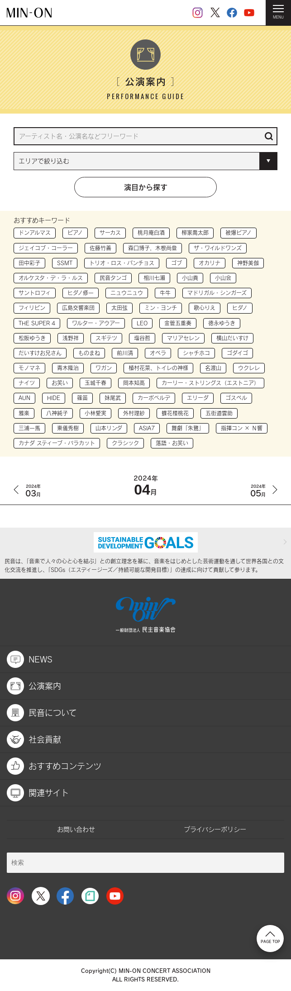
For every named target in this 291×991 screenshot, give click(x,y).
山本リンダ (108, 428)
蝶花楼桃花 (175, 413)
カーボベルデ (154, 398)
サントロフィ (35, 293)
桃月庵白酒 (151, 232)
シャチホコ (196, 353)
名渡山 (213, 368)
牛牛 (165, 293)
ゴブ (176, 263)
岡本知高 (134, 383)
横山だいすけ (232, 338)
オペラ (158, 353)
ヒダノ (240, 308)
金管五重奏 (177, 323)
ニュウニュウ (126, 293)
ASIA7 (147, 428)
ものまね (89, 353)
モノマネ (29, 368)
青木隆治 (68, 368)
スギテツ (106, 338)
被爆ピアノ (238, 232)
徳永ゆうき (221, 323)
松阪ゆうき (32, 338)
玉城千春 (95, 383)
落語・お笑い (172, 443)
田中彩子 (29, 263)
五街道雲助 (219, 413)
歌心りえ (204, 308)
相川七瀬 (154, 278)
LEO (142, 323)
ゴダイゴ (237, 353)
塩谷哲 (142, 338)
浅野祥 (70, 338)
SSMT (64, 263)
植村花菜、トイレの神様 (158, 368)
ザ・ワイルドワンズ (218, 248)
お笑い (60, 383)
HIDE (53, 398)
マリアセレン (183, 338)
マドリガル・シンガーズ (217, 293)
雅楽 (24, 413)
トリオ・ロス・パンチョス (121, 263)
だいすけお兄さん (40, 353)
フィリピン (32, 308)
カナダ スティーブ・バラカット (57, 443)
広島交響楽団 (78, 308)
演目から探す (145, 186)
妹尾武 (113, 398)
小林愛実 (95, 413)
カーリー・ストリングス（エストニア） (210, 383)
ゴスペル (236, 398)
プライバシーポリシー (215, 829)
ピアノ (75, 232)
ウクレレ (249, 368)
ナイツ (27, 383)
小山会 (223, 278)
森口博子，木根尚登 (152, 248)
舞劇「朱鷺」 (188, 428)
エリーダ (198, 398)
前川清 (125, 353)
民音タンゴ (113, 278)
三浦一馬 (29, 428)
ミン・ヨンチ (160, 308)
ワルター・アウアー (96, 323)
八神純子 (57, 413)
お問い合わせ (76, 829)
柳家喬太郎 (195, 232)
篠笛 (82, 398)
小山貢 (190, 278)
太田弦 (119, 308)
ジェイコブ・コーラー (46, 248)
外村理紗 (134, 413)
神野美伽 (248, 263)
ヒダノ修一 (80, 293)
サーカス (110, 232)
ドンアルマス (35, 232)
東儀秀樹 (68, 428)
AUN (24, 398)
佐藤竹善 (100, 248)
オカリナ (209, 263)
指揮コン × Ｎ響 (241, 428)
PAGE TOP (270, 937)
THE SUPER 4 (37, 323)
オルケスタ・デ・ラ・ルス (51, 278)
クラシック (125, 443)
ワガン (103, 368)
